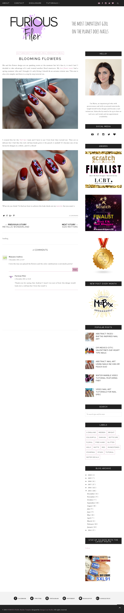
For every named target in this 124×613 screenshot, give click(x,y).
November (91, 497)
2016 (90, 488)
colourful (91, 437)
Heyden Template (25, 610)
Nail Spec (23, 140)
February (90, 524)
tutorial (58, 53)
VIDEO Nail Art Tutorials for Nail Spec (106, 392)
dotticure (32, 53)
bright (111, 432)
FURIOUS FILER (13, 610)
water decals (92, 457)
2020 (90, 475)
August (90, 506)
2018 (90, 481)
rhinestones (113, 447)
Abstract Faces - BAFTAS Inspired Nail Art (107, 336)
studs (100, 452)
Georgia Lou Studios (47, 610)
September (91, 503)
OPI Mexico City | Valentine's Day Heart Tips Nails (108, 350)
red (50, 53)
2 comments (73, 215)
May (89, 515)
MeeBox (102, 432)
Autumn (21, 53)
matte (96, 447)
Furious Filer (20, 276)
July (88, 509)
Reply (75, 270)
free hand (100, 442)
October (90, 500)
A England (91, 432)
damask (102, 437)
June (89, 512)
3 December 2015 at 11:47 (16, 260)
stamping (90, 452)
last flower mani (66, 68)
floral (43, 53)
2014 (90, 530)
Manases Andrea (16, 257)
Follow (87, 548)
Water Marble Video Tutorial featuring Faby (107, 378)
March (89, 521)
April (89, 518)
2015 (90, 491)
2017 (90, 484)
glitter (111, 442)
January (90, 527)
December (91, 494)
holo (88, 447)
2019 (90, 478)
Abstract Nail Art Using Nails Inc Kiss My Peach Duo (108, 364)
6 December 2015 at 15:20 (23, 279)
